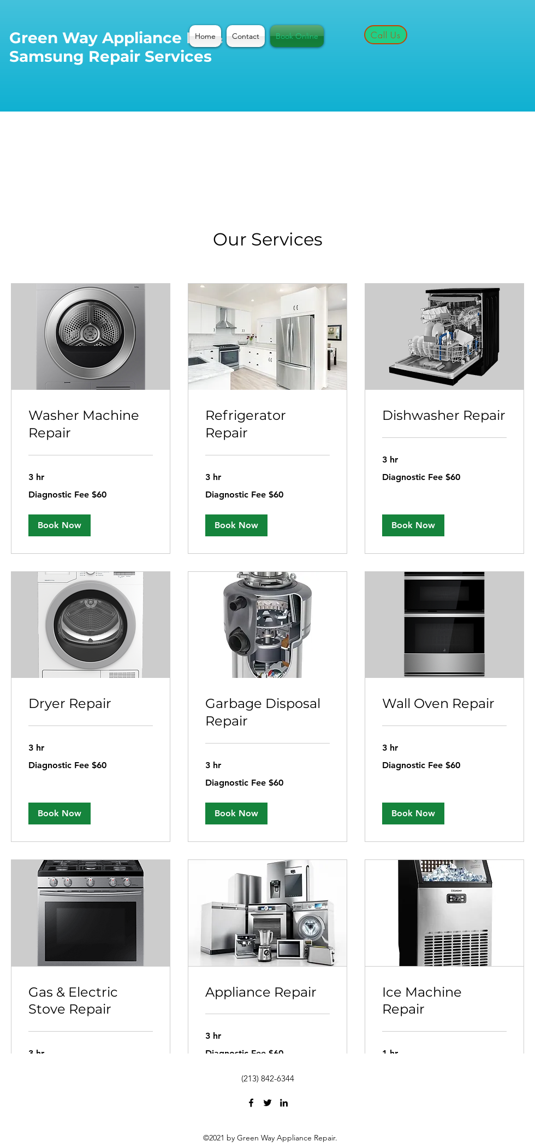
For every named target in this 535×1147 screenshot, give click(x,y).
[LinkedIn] (283, 1102)
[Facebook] (251, 1102)
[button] (59, 525)
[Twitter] (267, 1102)
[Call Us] (385, 34)
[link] (90, 424)
